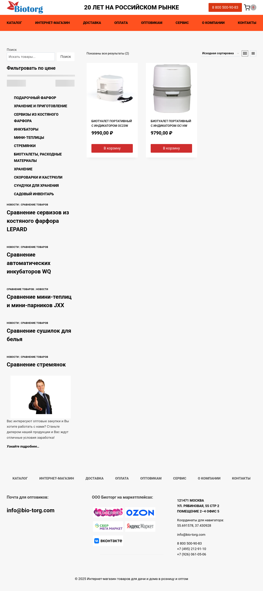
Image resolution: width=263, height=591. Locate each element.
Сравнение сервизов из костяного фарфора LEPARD (38, 221)
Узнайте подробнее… (23, 446)
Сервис (182, 23)
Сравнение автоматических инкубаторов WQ (29, 263)
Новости (13, 204)
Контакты (247, 23)
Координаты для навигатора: (200, 520)
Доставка (92, 23)
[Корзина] (250, 7)
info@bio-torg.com (31, 510)
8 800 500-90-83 (225, 7)
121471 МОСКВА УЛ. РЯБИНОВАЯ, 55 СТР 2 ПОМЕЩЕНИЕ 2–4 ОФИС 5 (198, 505)
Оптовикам (151, 23)
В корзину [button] (112, 148)
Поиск (12, 50)
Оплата (121, 23)
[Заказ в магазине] (220, 53)
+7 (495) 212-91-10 (191, 549)
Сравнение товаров (34, 204)
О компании (213, 23)
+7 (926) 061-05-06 (191, 554)
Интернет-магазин (52, 23)
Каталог (14, 23)
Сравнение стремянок (36, 364)
